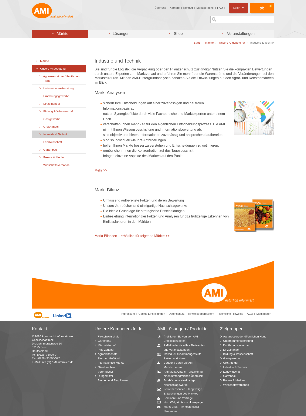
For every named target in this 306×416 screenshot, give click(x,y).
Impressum (128, 313)
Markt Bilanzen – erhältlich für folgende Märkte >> (132, 236)
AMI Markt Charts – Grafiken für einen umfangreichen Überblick (182, 374)
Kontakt (188, 7)
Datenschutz (176, 313)
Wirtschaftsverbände (54, 165)
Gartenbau (47, 149)
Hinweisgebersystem (201, 313)
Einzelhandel (49, 103)
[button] (60, 34)
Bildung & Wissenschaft (56, 111)
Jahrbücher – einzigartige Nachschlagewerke (178, 382)
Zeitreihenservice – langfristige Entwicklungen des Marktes (181, 391)
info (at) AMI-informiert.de (57, 362)
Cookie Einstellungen (152, 313)
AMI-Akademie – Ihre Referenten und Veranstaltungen (182, 347)
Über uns (160, 7)
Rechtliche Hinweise (230, 313)
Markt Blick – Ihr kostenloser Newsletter (179, 409)
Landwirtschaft (50, 142)
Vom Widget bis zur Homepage (181, 402)
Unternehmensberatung (56, 88)
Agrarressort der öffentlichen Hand (58, 78)
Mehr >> (101, 170)
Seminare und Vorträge (176, 398)
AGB (250, 313)
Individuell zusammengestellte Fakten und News (180, 356)
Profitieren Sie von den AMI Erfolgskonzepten (179, 339)
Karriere (175, 7)
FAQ (220, 7)
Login (238, 7)
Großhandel (48, 126)
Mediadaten (263, 313)
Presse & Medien (51, 157)
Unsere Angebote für (51, 68)
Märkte (42, 61)
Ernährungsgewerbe (53, 96)
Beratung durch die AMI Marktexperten (176, 365)
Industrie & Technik (53, 134)
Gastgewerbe (49, 119)
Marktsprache (205, 7)
